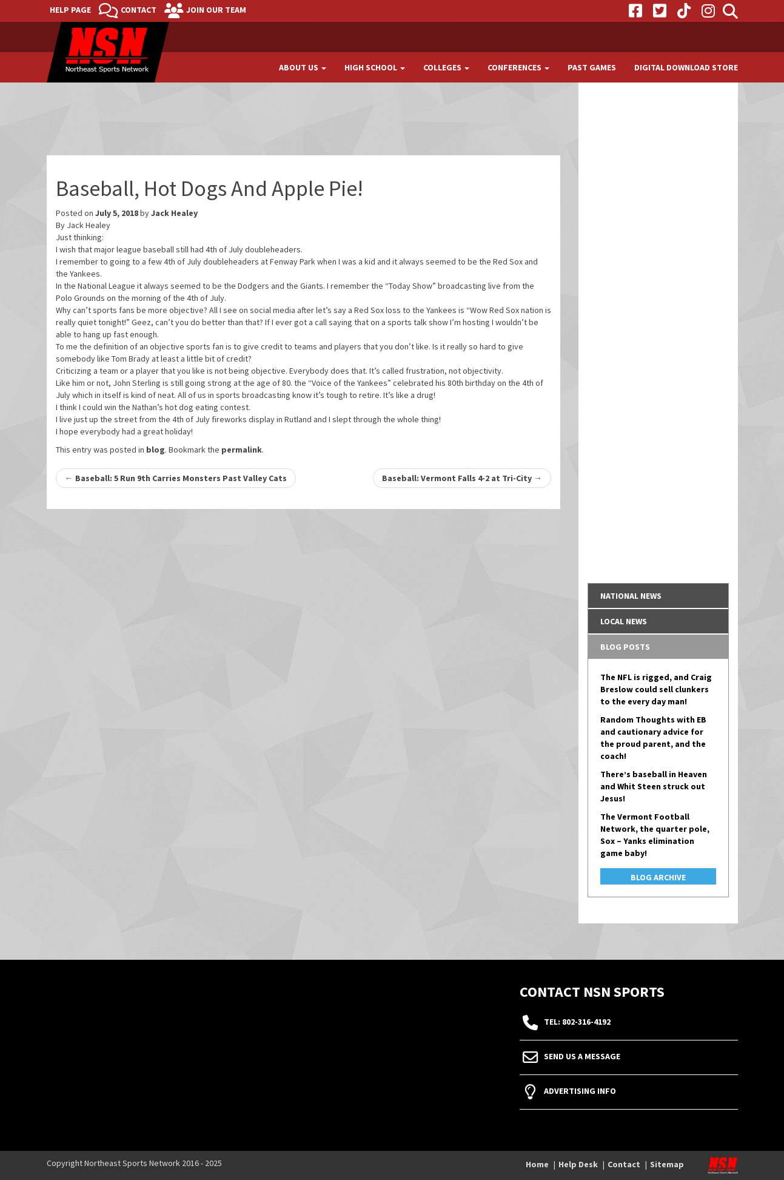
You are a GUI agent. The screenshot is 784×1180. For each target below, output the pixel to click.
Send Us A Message (582, 1056)
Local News (623, 621)
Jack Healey (174, 212)
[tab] (658, 596)
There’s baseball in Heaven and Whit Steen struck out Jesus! (653, 786)
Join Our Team (216, 9)
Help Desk (578, 1164)
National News (631, 595)
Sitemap (667, 1164)
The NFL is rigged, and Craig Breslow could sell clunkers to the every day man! (656, 689)
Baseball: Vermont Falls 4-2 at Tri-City (462, 478)
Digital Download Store (686, 67)
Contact (138, 9)
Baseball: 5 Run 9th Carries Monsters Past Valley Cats (176, 478)
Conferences (518, 67)
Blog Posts (625, 646)
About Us (302, 67)
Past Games (592, 67)
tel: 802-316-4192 (577, 1022)
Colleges (446, 67)
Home (537, 1164)
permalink (241, 449)
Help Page (70, 9)
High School (374, 67)
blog (155, 449)
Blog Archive (658, 877)
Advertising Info (580, 1091)
